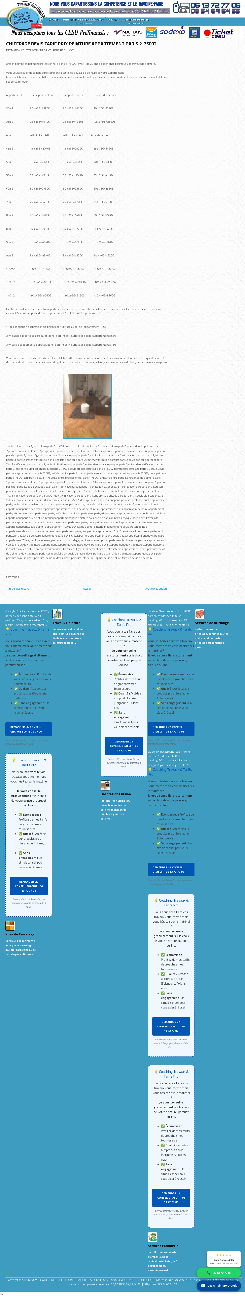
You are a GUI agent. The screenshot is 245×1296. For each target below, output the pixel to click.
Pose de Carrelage (20, 934)
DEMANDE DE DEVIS (136, 21)
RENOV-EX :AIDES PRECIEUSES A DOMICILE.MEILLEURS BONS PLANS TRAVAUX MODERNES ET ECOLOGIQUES (92, 1280)
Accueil (87, 588)
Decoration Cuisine (116, 794)
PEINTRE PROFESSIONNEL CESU (83, 21)
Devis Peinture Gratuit (219, 1286)
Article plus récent (18, 588)
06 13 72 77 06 (218, 1273)
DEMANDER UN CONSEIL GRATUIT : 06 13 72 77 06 (26, 729)
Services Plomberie (163, 1245)
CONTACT (114, 19)
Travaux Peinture (66, 622)
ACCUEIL (54, 19)
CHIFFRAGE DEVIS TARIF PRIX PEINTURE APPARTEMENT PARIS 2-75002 (81, 43)
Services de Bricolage (212, 622)
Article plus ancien (156, 588)
